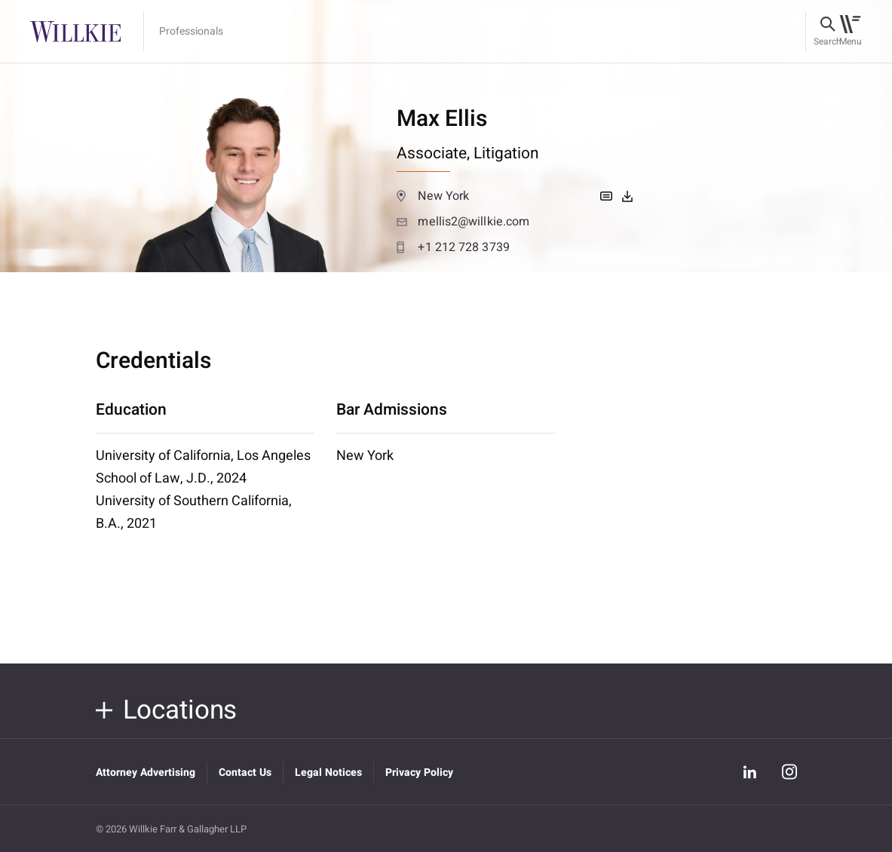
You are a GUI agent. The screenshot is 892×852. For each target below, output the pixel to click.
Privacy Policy (419, 772)
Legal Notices (328, 772)
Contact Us (245, 772)
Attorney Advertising (145, 772)
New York (433, 196)
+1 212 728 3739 (453, 247)
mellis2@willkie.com (463, 221)
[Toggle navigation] (850, 32)
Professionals (191, 31)
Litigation (506, 153)
